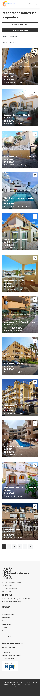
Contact (4, 628)
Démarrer (5, 611)
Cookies (29, 685)
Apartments (6, 653)
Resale (4, 650)
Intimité (34, 682)
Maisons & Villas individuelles (11, 655)
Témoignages (6, 624)
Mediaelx (26, 687)
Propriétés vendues (8, 658)
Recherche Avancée (20, 25)
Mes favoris (6, 631)
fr (29, 4)
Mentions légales (25, 682)
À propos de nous (8, 614)
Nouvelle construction (9, 647)
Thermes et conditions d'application (14, 685)
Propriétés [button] (6, 618)
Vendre (4, 621)
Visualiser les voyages (20, 30)
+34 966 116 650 (8, 599)
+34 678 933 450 (23, 599)
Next (35, 66)
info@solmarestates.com (11, 602)
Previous (4, 66)
